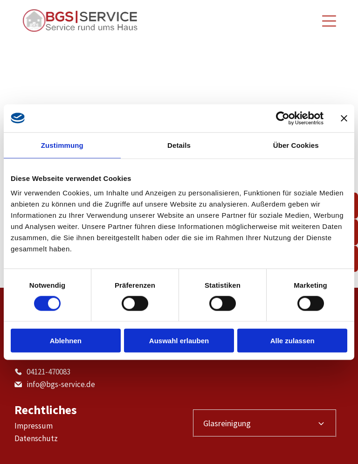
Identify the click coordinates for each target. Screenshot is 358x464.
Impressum (33, 426)
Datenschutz (36, 438)
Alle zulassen (292, 341)
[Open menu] (329, 21)
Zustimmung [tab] (62, 145)
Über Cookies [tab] (296, 145)
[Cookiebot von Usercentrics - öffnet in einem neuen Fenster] (283, 118)
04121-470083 (48, 372)
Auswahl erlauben (179, 341)
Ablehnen (66, 341)
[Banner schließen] (344, 118)
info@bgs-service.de (61, 384)
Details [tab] (179, 145)
